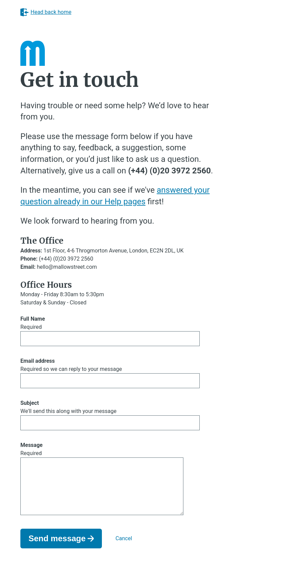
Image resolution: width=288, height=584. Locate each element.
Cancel (123, 549)
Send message (57, 549)
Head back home (45, 12)
